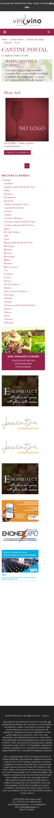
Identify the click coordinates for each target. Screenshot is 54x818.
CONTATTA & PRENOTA (17, 152)
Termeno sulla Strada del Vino (20, 305)
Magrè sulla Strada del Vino (18, 242)
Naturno (8, 263)
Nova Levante (11, 266)
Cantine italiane (17, 39)
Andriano (9, 183)
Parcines (8, 273)
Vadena (7, 312)
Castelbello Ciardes (14, 207)
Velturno (8, 319)
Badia (7, 190)
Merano (8, 252)
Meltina (8, 249)
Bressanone (10, 197)
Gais (6, 235)
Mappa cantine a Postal (21, 63)
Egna (7, 228)
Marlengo (9, 246)
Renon (7, 280)
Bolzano (8, 42)
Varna (7, 315)
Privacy (45, 716)
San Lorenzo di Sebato (15, 291)
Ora (6, 270)
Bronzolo (8, 200)
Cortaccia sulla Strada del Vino (20, 221)
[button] (5, 32)
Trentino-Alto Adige (35, 39)
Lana (6, 239)
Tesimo (8, 308)
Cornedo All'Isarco (13, 218)
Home (4, 39)
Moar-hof (12, 92)
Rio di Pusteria (11, 284)
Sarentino (9, 294)
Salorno (8, 287)
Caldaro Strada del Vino (16, 204)
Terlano (8, 301)
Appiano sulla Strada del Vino (19, 186)
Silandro (8, 298)
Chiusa (7, 214)
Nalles (7, 259)
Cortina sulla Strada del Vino (19, 225)
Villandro (9, 322)
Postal (7, 277)
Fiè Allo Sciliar (11, 232)
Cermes (8, 211)
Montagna (9, 256)
